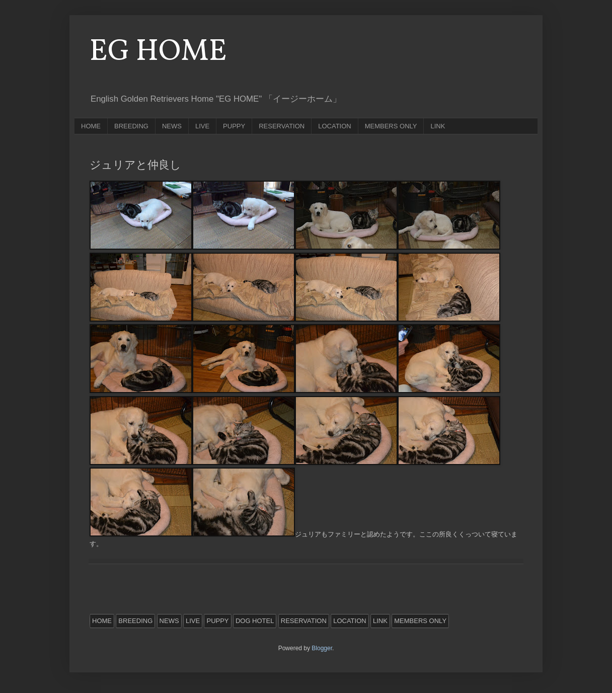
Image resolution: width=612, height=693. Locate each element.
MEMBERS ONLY (391, 126)
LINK (437, 126)
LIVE (202, 126)
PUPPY (234, 126)
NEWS (172, 126)
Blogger (322, 648)
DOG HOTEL (255, 621)
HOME (91, 126)
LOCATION (334, 126)
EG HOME (158, 52)
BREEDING (131, 126)
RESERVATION (281, 126)
